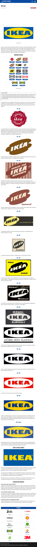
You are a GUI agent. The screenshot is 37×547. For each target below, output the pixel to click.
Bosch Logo (27, 514)
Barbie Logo (9, 514)
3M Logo (27, 540)
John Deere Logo (27, 527)
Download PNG (33, 7)
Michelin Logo (10, 527)
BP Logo (10, 540)
